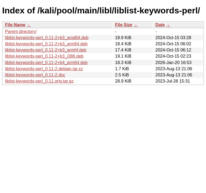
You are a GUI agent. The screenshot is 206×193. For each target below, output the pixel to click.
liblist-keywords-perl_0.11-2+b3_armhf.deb (45, 50)
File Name (15, 25)
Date (160, 25)
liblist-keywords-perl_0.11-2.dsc (35, 75)
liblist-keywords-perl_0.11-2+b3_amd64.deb (47, 37)
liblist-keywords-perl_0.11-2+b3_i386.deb (44, 56)
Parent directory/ (20, 31)
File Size (123, 25)
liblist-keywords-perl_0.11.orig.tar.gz (39, 81)
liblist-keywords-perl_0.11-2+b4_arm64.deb (46, 62)
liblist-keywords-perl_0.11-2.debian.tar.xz (44, 68)
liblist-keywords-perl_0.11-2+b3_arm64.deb (46, 44)
